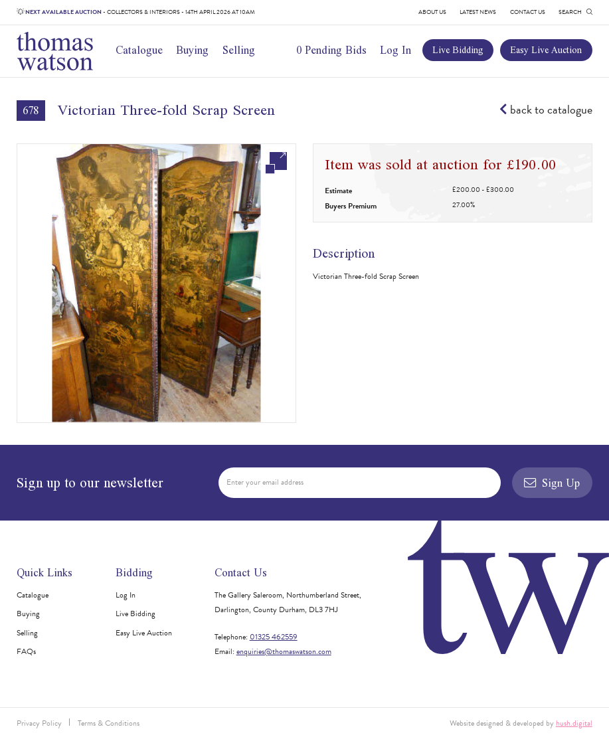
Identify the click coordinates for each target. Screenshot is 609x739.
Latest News (478, 12)
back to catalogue (545, 109)
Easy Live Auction (546, 49)
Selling (238, 49)
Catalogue (139, 49)
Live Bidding (457, 49)
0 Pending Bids (331, 49)
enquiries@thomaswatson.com (283, 651)
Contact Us (527, 12)
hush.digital (574, 723)
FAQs (26, 651)
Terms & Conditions (108, 723)
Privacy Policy (39, 723)
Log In (395, 49)
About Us (432, 12)
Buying (192, 49)
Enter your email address (265, 482)
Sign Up (552, 482)
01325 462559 (274, 637)
